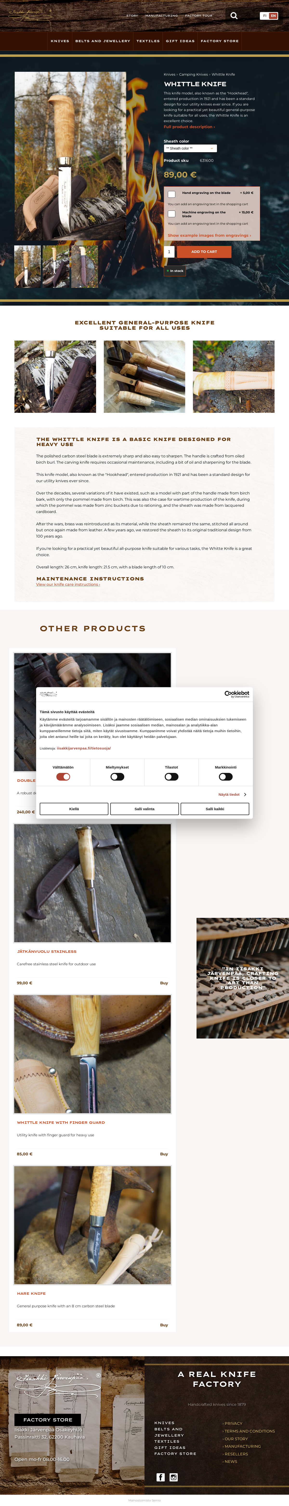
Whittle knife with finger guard (61, 1123)
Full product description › (189, 127)
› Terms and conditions (249, 1431)
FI (264, 15)
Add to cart (204, 252)
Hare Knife (31, 1294)
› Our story (235, 1439)
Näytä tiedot (229, 794)
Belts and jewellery (102, 41)
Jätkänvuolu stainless (46, 952)
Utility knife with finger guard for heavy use (55, 1135)
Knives (60, 41)
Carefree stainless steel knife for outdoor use (56, 964)
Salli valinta (145, 809)
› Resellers (235, 1454)
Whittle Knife (223, 74)
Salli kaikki (215, 809)
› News (230, 1461)
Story (132, 15)
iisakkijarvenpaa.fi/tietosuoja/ (84, 748)
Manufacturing (161, 15)
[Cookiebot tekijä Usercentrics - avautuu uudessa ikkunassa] (228, 694)
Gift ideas (180, 41)
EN (273, 15)
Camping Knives (193, 74)
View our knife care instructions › (68, 584)
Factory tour (198, 15)
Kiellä (74, 809)
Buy (164, 983)
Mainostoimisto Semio (144, 1500)
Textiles (148, 41)
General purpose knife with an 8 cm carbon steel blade (66, 1306)
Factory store (220, 41)
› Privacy (232, 1423)
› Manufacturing (242, 1446)
